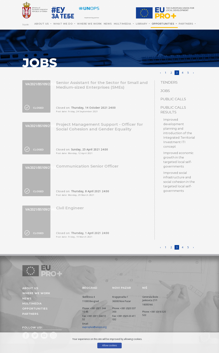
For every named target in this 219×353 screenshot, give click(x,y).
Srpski (25, 24)
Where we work (89, 23)
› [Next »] (193, 72)
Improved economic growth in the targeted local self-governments (178, 159)
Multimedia (123, 23)
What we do (63, 23)
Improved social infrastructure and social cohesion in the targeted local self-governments (179, 182)
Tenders (169, 82)
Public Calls (173, 99)
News (108, 23)
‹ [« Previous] (160, 72)
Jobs (165, 91)
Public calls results (173, 109)
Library (142, 23)
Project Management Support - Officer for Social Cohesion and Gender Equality (99, 126)
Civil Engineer (70, 208)
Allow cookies (109, 345)
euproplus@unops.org (94, 327)
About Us (42, 23)
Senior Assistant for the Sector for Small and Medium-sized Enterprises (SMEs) (102, 85)
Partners (186, 23)
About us (30, 288)
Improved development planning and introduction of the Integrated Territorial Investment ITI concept (179, 133)
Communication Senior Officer (87, 166)
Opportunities (163, 23)
